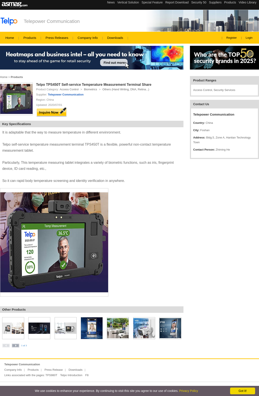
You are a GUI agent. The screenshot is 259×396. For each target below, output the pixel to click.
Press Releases (57, 38)
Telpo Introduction (71, 375)
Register (231, 37)
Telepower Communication (52, 21)
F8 (86, 375)
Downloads (115, 38)
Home (9, 38)
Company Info (88, 38)
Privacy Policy (188, 391)
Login (249, 37)
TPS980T (51, 375)
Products (29, 38)
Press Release (53, 369)
